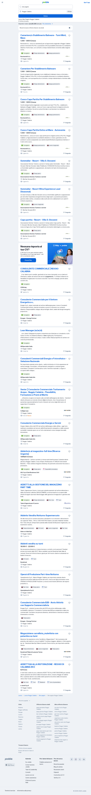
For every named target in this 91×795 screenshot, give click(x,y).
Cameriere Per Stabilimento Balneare (38, 68)
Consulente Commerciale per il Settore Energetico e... (39, 300)
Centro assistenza (30, 778)
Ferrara (20, 726)
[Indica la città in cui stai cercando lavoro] (45, 11)
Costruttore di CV (59, 775)
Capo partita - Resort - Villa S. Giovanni (38, 220)
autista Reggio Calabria (61, 733)
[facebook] (71, 759)
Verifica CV (57, 778)
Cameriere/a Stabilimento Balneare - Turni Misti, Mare (43, 36)
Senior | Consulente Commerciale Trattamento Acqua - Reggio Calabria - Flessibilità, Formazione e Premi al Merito (42, 392)
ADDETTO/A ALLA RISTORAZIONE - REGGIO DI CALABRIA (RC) (42, 665)
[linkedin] (84, 759)
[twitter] (80, 759)
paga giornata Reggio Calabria (44, 711)
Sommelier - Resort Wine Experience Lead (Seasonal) (40, 190)
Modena (20, 707)
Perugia (20, 712)
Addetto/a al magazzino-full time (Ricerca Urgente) (40, 452)
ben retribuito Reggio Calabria (44, 714)
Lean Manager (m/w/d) (31, 330)
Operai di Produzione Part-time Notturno (39, 574)
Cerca (45, 16)
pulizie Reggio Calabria (61, 731)
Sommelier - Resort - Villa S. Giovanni (37, 161)
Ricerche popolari (24, 701)
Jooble (84, 791)
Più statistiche (47, 24)
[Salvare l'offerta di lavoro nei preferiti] (69, 35)
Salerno (20, 724)
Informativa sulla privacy (24, 790)
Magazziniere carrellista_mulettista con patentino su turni (39, 634)
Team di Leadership (31, 769)
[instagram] (75, 759)
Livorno (20, 714)
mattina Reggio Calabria (61, 728)
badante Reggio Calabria (61, 726)
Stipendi (56, 772)
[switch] (70, 28)
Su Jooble (28, 762)
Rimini (20, 721)
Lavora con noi (29, 775)
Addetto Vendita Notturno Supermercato (39, 515)
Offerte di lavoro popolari (25, 748)
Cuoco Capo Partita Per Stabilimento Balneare (42, 99)
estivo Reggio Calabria (61, 711)
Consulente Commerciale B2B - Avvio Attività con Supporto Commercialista (41, 603)
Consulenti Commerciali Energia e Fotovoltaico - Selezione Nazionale (43, 360)
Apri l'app (87, 2)
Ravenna (20, 717)
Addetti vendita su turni (31, 543)
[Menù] (2, 2)
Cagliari (20, 719)
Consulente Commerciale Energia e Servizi (40, 423)
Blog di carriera (58, 767)
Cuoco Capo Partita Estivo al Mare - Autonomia (42, 130)
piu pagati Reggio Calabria (43, 724)
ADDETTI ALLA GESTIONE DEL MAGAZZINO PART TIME (41, 486)
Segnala (67, 61)
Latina (20, 729)
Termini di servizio (10, 790)
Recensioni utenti (59, 769)
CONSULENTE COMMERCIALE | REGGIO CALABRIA (39, 270)
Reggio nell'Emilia (23, 710)
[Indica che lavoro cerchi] (45, 7)
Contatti (27, 772)
